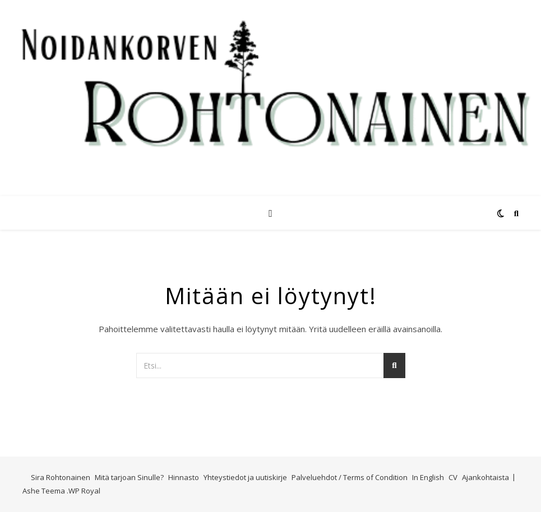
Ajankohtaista (485, 477)
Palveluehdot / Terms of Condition (350, 477)
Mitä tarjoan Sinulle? (129, 477)
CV (452, 477)
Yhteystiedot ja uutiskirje (245, 477)
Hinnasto (183, 477)
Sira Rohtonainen (60, 477)
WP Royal (84, 491)
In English (428, 477)
